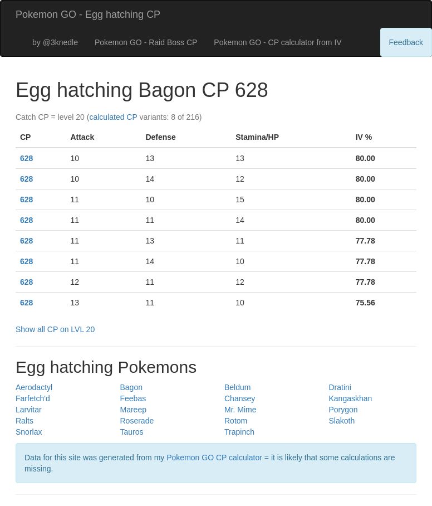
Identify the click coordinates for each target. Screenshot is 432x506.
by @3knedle (55, 42)
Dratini (340, 387)
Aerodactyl (34, 387)
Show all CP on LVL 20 (55, 329)
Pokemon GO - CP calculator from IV (277, 42)
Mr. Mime (240, 409)
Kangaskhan (350, 398)
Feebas (133, 398)
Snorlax (29, 431)
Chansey (239, 398)
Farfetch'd (33, 398)
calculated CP (113, 117)
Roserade (137, 420)
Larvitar (29, 409)
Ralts (24, 420)
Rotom (235, 420)
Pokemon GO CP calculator (214, 457)
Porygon (343, 409)
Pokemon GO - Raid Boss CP (146, 42)
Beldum (237, 387)
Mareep (133, 409)
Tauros (132, 431)
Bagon (131, 387)
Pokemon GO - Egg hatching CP (88, 14)
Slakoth (342, 420)
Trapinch (239, 431)
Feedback (406, 42)
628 (26, 158)
